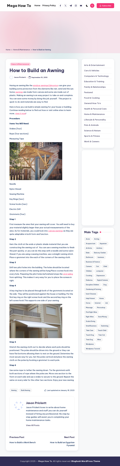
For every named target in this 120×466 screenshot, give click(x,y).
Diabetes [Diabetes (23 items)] (89, 280)
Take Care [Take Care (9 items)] (89, 330)
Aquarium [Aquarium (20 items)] (103, 243)
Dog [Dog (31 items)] (105, 285)
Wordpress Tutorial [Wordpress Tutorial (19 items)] (93, 349)
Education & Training (94, 81)
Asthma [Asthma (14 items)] (99, 248)
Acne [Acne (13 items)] (88, 239)
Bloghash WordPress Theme (85, 461)
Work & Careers (91, 141)
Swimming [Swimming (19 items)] (104, 326)
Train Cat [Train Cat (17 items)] (101, 335)
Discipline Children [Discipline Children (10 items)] (92, 285)
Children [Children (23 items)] (89, 271)
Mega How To (19, 5)
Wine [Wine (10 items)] (99, 339)
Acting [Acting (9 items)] (96, 239)
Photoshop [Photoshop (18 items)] (101, 307)
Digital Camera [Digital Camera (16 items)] (102, 280)
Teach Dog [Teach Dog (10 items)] (90, 335)
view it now (20, 113)
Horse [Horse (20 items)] (88, 303)
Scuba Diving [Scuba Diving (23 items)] (90, 321)
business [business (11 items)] (101, 257)
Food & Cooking (92, 98)
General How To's (92, 103)
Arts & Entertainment (94, 65)
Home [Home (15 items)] (101, 298)
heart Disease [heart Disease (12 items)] (91, 294)
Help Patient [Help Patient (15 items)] (90, 298)
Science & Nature (92, 130)
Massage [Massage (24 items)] (89, 307)
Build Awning (25, 390)
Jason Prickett (36, 403)
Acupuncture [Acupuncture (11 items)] (90, 243)
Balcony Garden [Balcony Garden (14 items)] (100, 253)
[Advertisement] (60, 30)
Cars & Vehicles (91, 70)
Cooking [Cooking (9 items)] (89, 275)
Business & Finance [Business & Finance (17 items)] (93, 262)
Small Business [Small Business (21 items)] (91, 326)
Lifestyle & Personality (95, 119)
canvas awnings (55, 231)
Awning (14, 390)
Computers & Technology (96, 76)
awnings (19, 92)
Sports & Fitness (92, 136)
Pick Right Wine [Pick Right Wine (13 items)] (91, 312)
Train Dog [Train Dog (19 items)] (89, 339)
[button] (105, 5)
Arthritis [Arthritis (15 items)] (89, 248)
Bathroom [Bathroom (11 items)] (89, 257)
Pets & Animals (91, 125)
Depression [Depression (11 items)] (101, 275)
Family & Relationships (95, 87)
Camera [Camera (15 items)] (89, 266)
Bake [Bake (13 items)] (88, 253)
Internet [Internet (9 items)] (98, 303)
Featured (88, 92)
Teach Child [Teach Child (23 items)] (102, 330)
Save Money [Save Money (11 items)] (102, 317)
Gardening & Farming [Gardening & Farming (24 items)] (93, 289)
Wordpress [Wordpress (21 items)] (90, 344)
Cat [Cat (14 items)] (97, 266)
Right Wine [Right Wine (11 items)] (90, 317)
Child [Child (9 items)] (105, 266)
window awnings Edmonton (45, 85)
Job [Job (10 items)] (106, 303)
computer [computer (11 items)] (99, 271)
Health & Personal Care (95, 109)
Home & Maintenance (20, 64)
